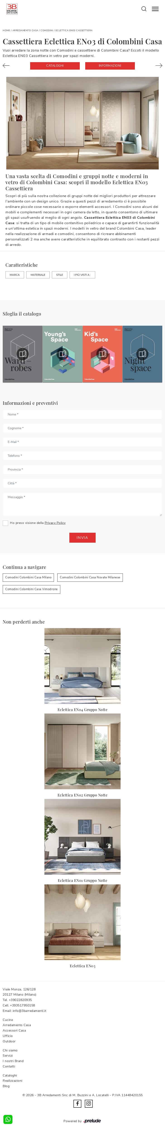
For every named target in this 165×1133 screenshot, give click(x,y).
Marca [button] (15, 275)
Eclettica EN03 (82, 966)
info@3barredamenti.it (29, 1011)
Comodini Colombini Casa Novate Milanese (90, 577)
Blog (6, 1086)
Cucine (8, 1020)
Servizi (8, 1055)
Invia (82, 537)
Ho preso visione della (38, 523)
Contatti (9, 1066)
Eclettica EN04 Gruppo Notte (83, 709)
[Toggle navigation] (155, 9)
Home (6, 30)
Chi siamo (10, 1050)
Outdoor (9, 1041)
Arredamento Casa (25, 30)
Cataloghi (55, 66)
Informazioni (110, 66)
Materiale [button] (38, 275)
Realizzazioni (12, 1081)
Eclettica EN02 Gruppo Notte (83, 795)
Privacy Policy (55, 523)
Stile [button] (59, 275)
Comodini (47, 30)
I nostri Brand (13, 1061)
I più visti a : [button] (82, 275)
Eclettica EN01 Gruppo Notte (82, 880)
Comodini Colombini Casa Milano (28, 577)
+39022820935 (20, 1000)
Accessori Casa (14, 1030)
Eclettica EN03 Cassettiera (74, 30)
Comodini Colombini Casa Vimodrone (31, 589)
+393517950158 (22, 1005)
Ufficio (8, 1036)
